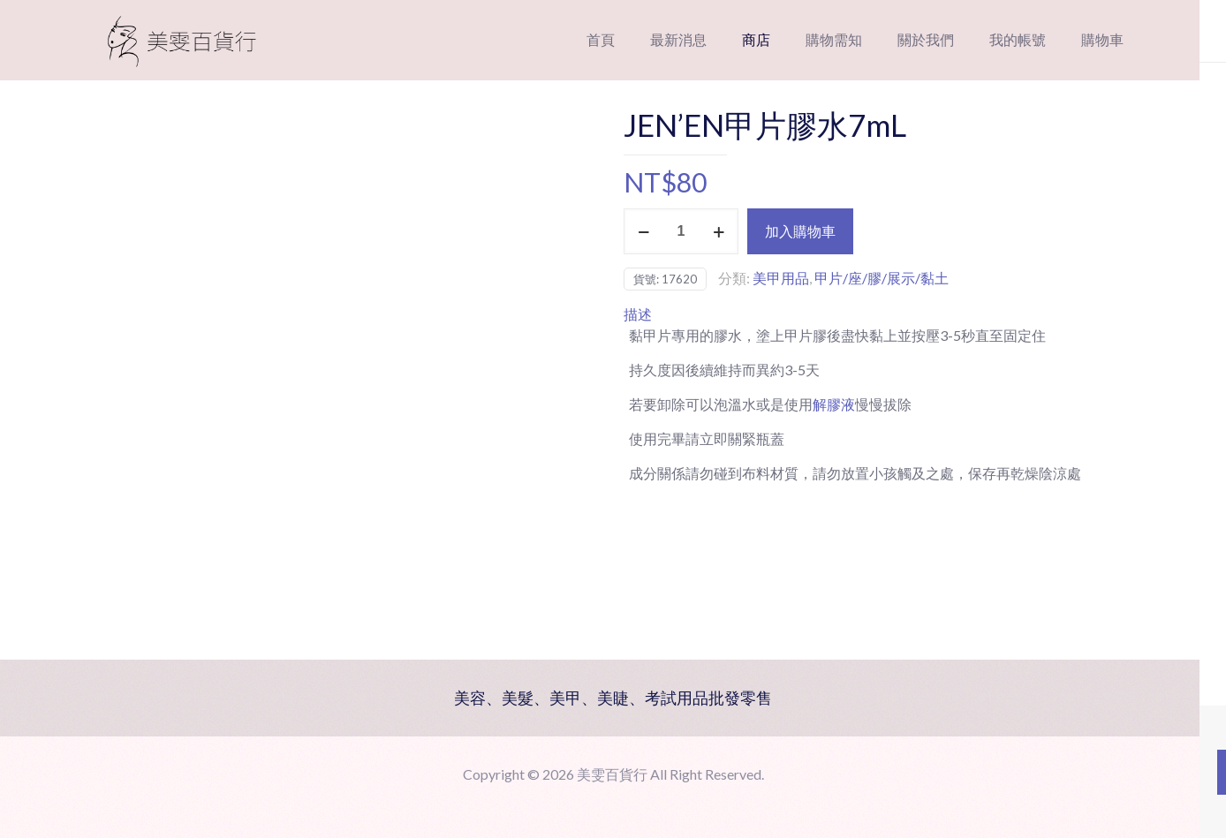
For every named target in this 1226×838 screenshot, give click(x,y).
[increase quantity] (718, 231)
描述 (638, 314)
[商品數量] (681, 231)
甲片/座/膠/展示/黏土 (881, 277)
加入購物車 (800, 231)
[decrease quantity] (643, 231)
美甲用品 (781, 277)
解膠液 (834, 404)
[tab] (882, 314)
